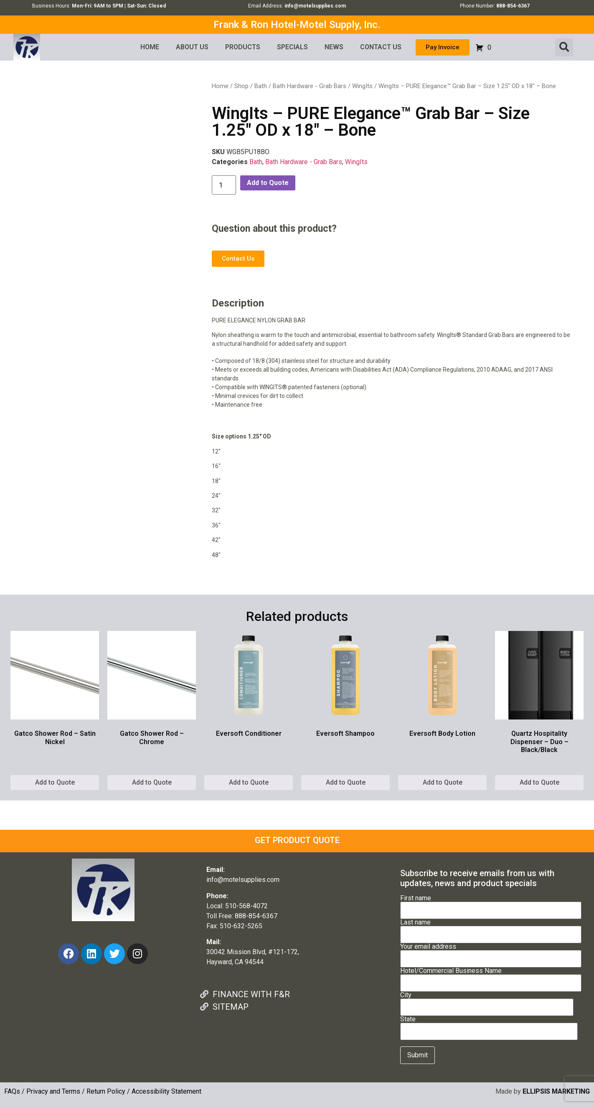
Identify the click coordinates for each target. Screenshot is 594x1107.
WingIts (362, 86)
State (489, 1025)
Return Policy (105, 1091)
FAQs (12, 1091)
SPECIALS (292, 47)
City (487, 1001)
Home (220, 86)
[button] (564, 47)
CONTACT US (380, 47)
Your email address (490, 953)
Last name (490, 928)
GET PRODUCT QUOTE (297, 840)
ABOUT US (192, 47)
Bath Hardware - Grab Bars (309, 86)
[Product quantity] (224, 185)
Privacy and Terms (53, 1091)
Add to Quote (268, 183)
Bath (260, 86)
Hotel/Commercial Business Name (490, 977)
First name (490, 904)
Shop (241, 86)
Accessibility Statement (166, 1091)
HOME (149, 47)
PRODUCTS (242, 47)
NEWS (334, 47)
